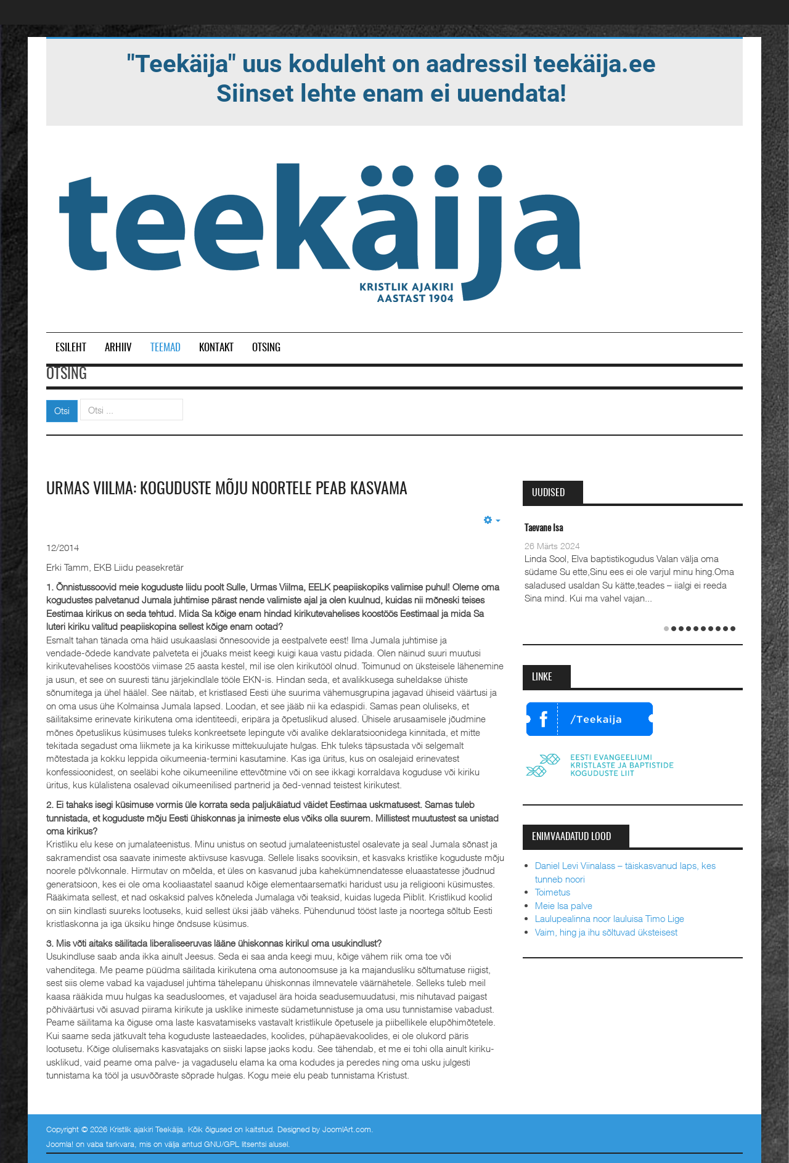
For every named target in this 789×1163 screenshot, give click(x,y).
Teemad (165, 348)
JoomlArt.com (346, 1129)
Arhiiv (118, 348)
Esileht (70, 348)
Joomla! (59, 1144)
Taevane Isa (544, 528)
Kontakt (216, 348)
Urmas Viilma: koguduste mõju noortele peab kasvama (226, 489)
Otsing (266, 348)
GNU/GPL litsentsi (235, 1144)
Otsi (62, 410)
